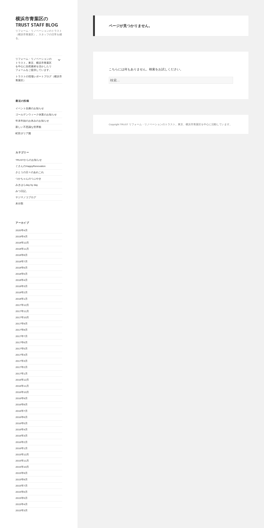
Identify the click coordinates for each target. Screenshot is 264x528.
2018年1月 (21, 298)
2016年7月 (21, 410)
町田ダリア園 (23, 133)
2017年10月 (22, 317)
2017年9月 (21, 323)
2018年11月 (22, 248)
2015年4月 (21, 504)
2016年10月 (22, 392)
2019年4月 (21, 236)
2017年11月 (22, 311)
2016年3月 (21, 435)
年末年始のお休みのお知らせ (32, 120)
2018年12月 (22, 242)
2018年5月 (21, 273)
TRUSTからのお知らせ (28, 159)
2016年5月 (21, 423)
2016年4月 (21, 429)
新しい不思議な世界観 (29, 126)
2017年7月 (21, 336)
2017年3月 (21, 360)
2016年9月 (21, 398)
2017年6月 (21, 342)
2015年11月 (22, 460)
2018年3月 (21, 286)
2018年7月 (21, 261)
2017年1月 (21, 373)
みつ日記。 (21, 191)
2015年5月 (21, 498)
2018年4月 (21, 280)
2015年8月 (21, 479)
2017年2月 (21, 367)
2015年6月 (21, 491)
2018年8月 (21, 255)
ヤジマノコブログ (25, 197)
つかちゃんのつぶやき (28, 178)
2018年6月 (21, 267)
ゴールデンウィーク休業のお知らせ (36, 114)
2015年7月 (21, 485)
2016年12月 (22, 379)
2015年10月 (22, 466)
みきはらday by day (26, 184)
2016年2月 (21, 442)
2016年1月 (21, 448)
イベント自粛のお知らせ (29, 108)
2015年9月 (21, 473)
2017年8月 (21, 329)
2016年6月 (21, 417)
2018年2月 (21, 292)
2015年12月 (22, 454)
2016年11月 (22, 385)
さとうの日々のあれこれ (29, 172)
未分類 (19, 203)
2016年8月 (21, 404)
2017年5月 (21, 348)
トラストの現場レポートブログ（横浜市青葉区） (38, 78)
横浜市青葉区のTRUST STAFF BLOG (36, 21)
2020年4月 (21, 230)
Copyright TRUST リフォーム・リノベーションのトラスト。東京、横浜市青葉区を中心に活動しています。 (170, 124)
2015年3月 (21, 510)
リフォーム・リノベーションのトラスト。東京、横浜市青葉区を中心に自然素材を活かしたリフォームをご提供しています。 (33, 64)
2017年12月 (22, 305)
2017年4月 (21, 354)
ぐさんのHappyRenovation (30, 166)
